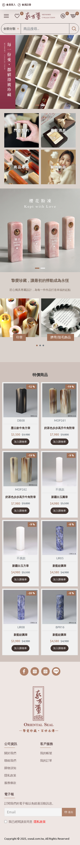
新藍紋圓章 (59, 565)
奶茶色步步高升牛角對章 (59, 427)
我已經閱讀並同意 (25, 822)
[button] (37, 345)
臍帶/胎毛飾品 (60, 337)
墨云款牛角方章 (20, 427)
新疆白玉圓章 (59, 496)
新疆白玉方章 (20, 565)
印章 (19, 337)
